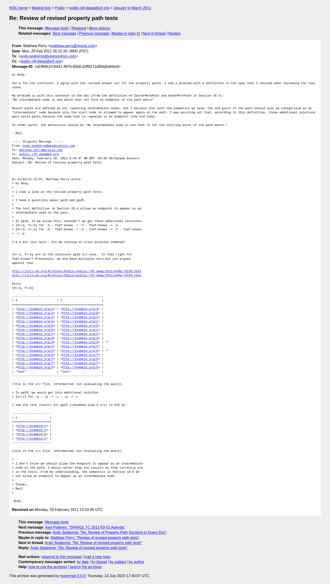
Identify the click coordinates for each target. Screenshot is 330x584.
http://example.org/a (35, 309)
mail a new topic (97, 557)
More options (99, 28)
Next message (64, 33)
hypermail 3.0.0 (72, 576)
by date (83, 562)
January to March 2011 (132, 8)
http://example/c (31, 426)
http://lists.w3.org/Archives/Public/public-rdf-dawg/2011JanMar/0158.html (76, 271)
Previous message (94, 33)
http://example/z (31, 430)
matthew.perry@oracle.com (72, 46)
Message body (57, 28)
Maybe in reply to (126, 33)
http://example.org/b (80, 313)
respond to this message (61, 557)
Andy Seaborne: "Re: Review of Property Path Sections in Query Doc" (110, 532)
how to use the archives (48, 567)
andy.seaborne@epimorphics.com (48, 56)
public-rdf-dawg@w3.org (89, 8)
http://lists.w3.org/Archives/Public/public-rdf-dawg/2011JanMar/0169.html (76, 275)
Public (60, 8)
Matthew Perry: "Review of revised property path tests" (95, 538)
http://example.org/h (35, 367)
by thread (99, 562)
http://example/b (31, 434)
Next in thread (154, 33)
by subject (118, 562)
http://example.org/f (80, 347)
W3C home (18, 8)
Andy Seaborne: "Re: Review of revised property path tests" (93, 543)
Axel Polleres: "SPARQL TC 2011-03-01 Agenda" (85, 527)
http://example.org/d (35, 338)
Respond (79, 28)
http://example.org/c (80, 317)
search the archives (86, 567)
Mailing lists (41, 8)
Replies (174, 33)
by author (136, 562)
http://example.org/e (80, 342)
